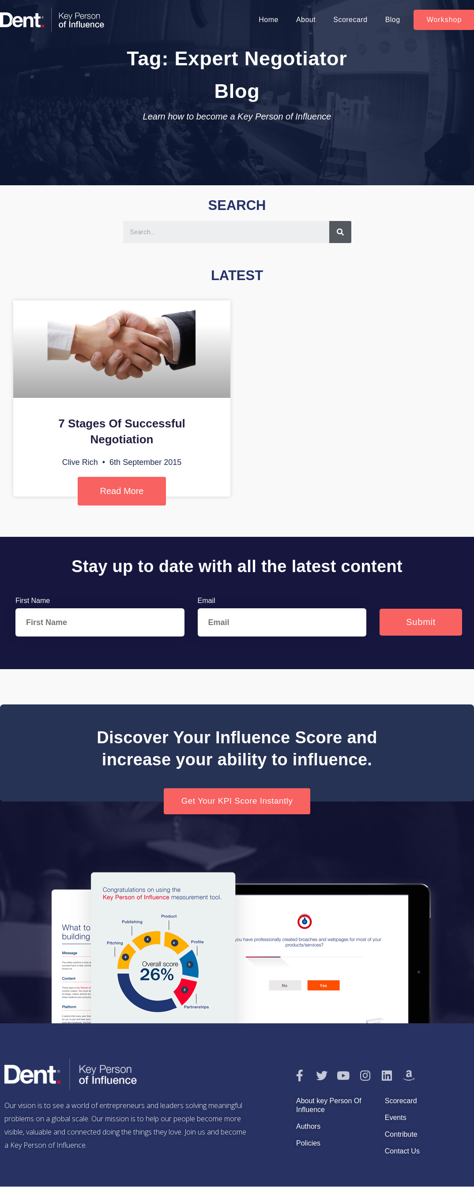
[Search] (340, 232)
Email (206, 600)
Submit (421, 622)
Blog (392, 19)
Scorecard (350, 19)
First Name (32, 600)
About (306, 19)
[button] (236, 801)
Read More (122, 491)
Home (268, 19)
